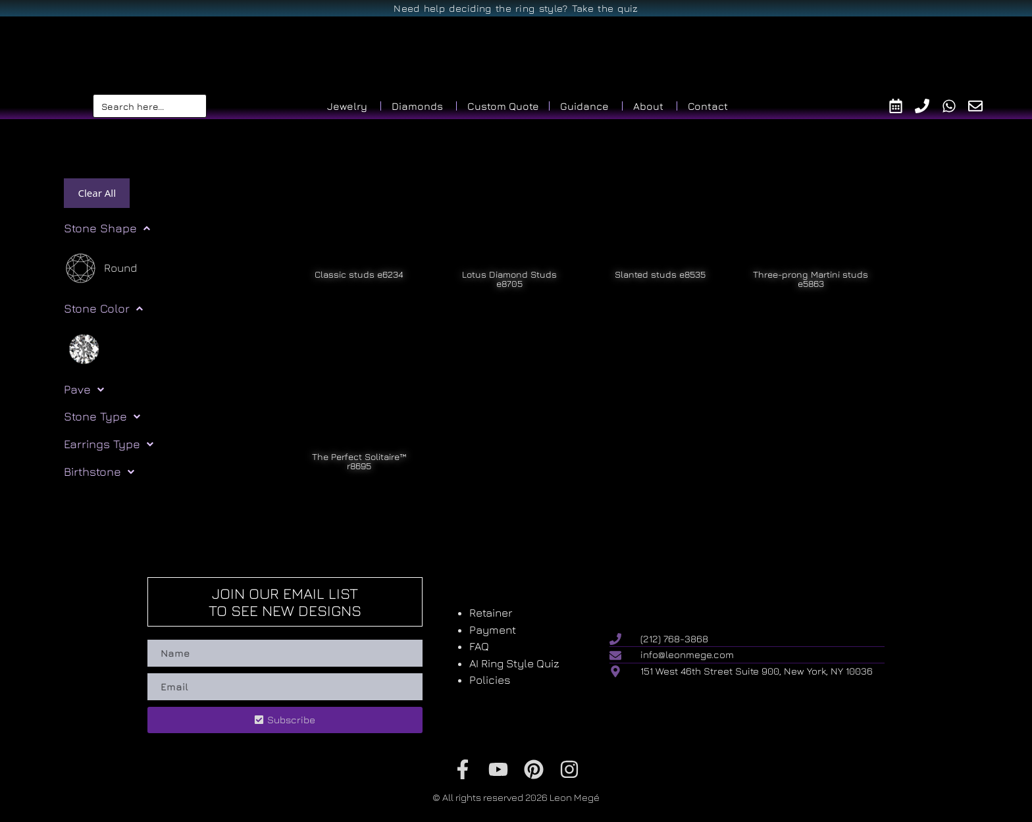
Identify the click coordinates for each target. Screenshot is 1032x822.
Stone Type (102, 416)
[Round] (100, 268)
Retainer (490, 612)
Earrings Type (108, 444)
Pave (84, 389)
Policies (490, 679)
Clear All (97, 192)
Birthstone (99, 472)
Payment (492, 629)
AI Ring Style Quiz (514, 663)
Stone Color (103, 308)
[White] (84, 347)
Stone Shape (107, 228)
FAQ (479, 646)
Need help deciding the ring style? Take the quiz (516, 8)
